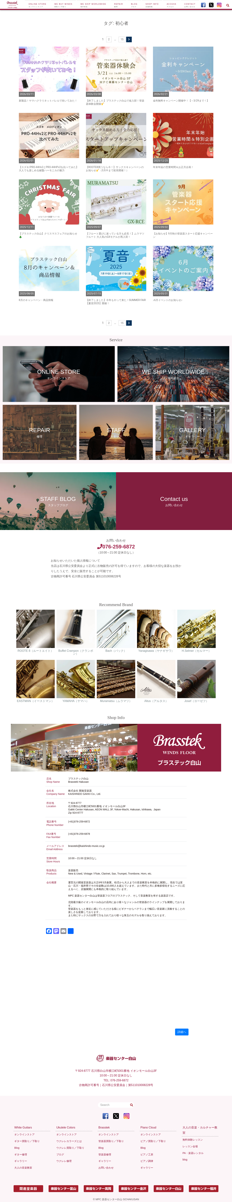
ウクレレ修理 (64, 1161)
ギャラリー (20, 1161)
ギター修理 (20, 1154)
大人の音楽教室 (23, 1167)
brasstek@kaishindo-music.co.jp (86, 846)
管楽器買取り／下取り (111, 1141)
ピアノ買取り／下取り (153, 1141)
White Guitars (23, 1127)
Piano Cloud (148, 1127)
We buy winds (63, 5)
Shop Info (152, 5)
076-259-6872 (116, 547)
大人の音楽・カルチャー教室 (200, 1130)
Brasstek (104, 1127)
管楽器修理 (104, 1154)
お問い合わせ (106, 1167)
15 (122, 39)
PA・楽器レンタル (193, 1153)
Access (171, 5)
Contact (190, 5)
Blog (134, 5)
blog (185, 1159)
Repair (118, 5)
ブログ (60, 1154)
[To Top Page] (12, 5)
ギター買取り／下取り (27, 1141)
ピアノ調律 (146, 1161)
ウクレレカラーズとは (69, 1141)
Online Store (37, 5)
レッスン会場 (190, 1146)
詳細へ (181, 1031)
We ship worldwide (93, 5)
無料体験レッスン (193, 1139)
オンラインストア (24, 1134)
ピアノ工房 (146, 1154)
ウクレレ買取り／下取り (70, 1147)
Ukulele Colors (65, 1127)
